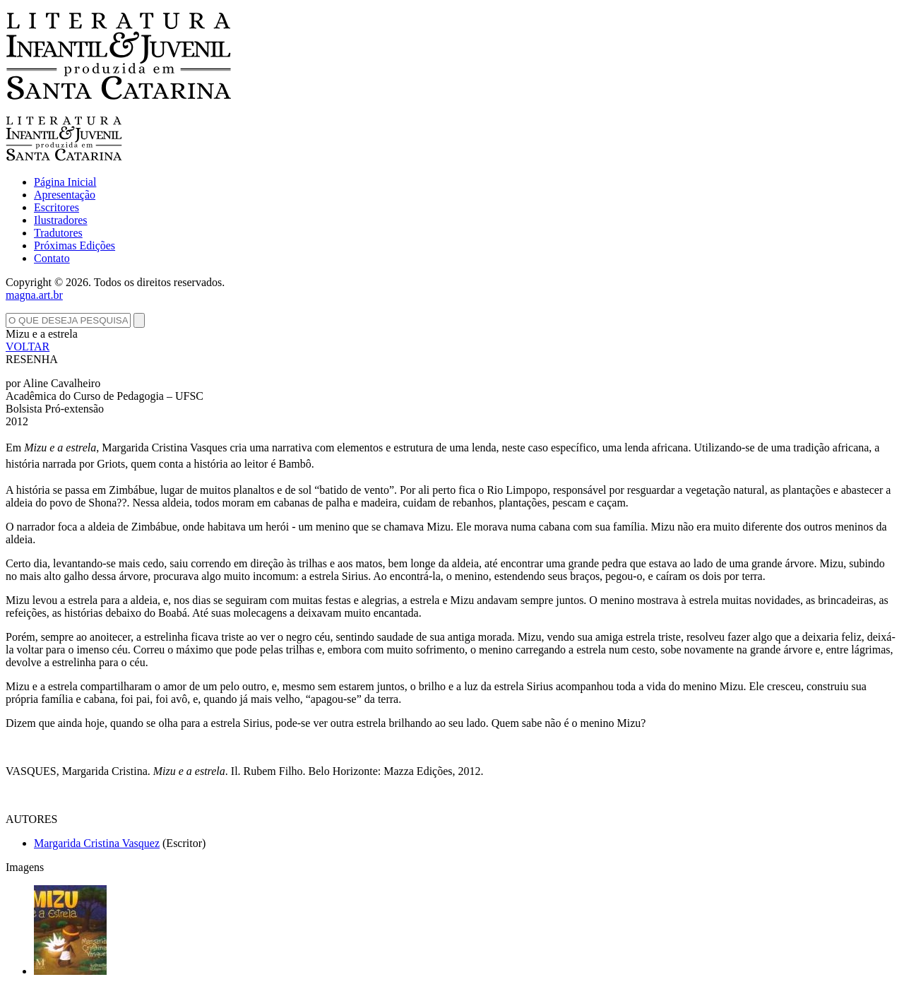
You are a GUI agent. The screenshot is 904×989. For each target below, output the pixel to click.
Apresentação (64, 195)
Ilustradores (61, 220)
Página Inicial (65, 182)
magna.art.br (34, 295)
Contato (52, 258)
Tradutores (58, 233)
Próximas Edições (74, 245)
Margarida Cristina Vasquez (97, 843)
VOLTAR (27, 346)
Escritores (56, 207)
